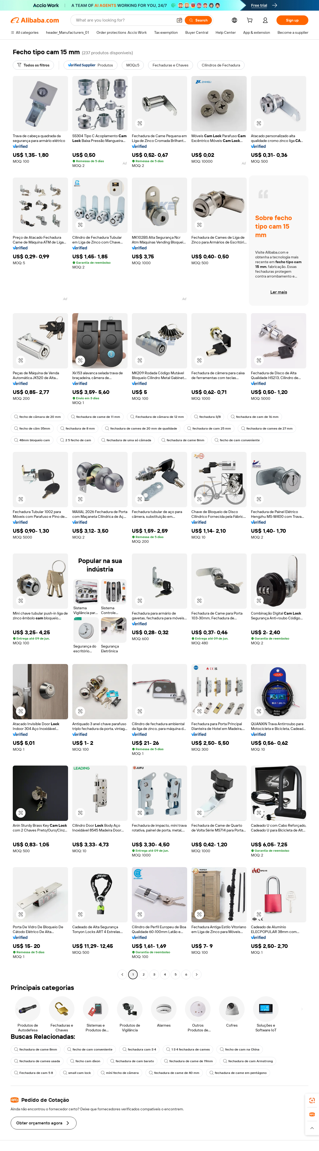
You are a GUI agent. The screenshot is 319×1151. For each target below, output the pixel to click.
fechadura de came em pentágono (238, 1073)
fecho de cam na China (239, 1049)
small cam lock (77, 1073)
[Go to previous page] (122, 974)
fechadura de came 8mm (182, 440)
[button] (179, 20)
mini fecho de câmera (120, 1073)
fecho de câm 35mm (32, 428)
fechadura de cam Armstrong (248, 1061)
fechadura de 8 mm (77, 428)
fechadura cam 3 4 (139, 1049)
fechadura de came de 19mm (188, 1061)
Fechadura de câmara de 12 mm (157, 417)
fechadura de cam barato (132, 1061)
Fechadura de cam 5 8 (33, 1073)
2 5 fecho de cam (75, 440)
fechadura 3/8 (207, 417)
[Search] (198, 20)
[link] (312, 1100)
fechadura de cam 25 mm (209, 428)
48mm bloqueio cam (32, 440)
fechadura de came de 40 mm (174, 1073)
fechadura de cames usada (37, 1061)
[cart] (251, 21)
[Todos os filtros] (33, 65)
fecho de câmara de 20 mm (37, 417)
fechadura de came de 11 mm (95, 417)
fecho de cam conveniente (237, 440)
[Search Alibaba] (124, 20)
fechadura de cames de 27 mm (267, 428)
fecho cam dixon (85, 1061)
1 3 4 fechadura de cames (188, 1049)
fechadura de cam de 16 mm (255, 417)
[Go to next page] (197, 974)
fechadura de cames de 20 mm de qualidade (141, 428)
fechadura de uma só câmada (126, 440)
